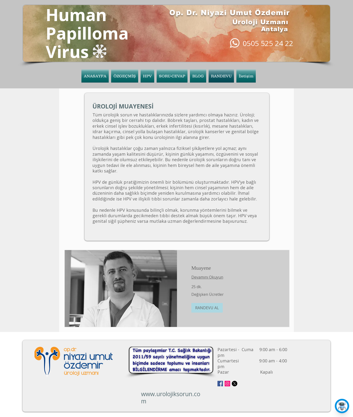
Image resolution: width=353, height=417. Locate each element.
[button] (147, 75)
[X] (234, 383)
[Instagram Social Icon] (227, 383)
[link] (233, 267)
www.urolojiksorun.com (170, 397)
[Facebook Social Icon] (220, 383)
